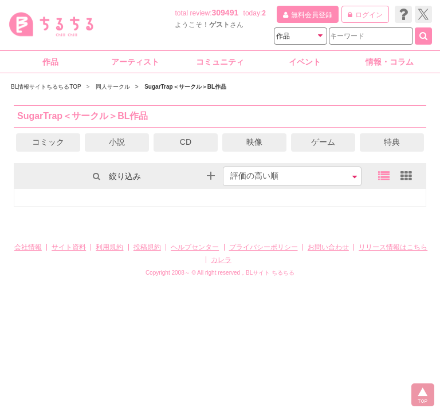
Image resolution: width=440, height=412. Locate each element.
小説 (117, 141)
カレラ (221, 259)
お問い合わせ (328, 247)
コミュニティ (220, 61)
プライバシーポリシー (263, 247)
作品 (50, 61)
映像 (254, 141)
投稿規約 (147, 247)
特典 (392, 141)
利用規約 (109, 247)
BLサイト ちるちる (270, 273)
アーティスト (135, 61)
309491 (225, 12)
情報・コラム (390, 61)
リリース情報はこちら (393, 247)
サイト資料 (69, 247)
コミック (48, 141)
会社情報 (28, 247)
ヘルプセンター (195, 247)
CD (185, 141)
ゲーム (323, 141)
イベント (305, 61)
